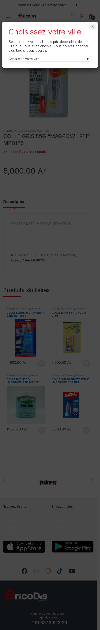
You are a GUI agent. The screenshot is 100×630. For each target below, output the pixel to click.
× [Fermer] (92, 26)
